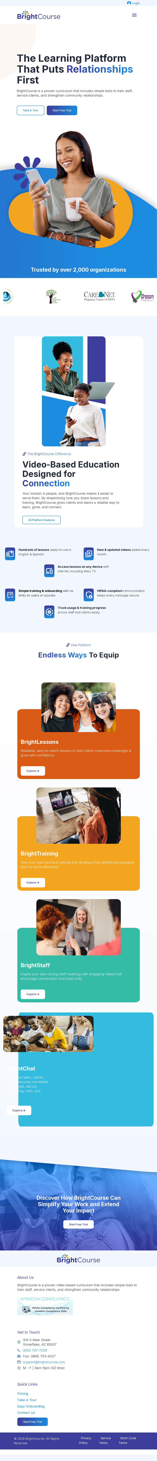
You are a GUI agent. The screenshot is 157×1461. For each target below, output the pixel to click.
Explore (33, 771)
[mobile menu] (134, 15)
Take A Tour (30, 110)
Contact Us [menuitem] (26, 1413)
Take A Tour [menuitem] (27, 1400)
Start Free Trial (62, 110)
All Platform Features (41, 520)
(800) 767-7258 (35, 1350)
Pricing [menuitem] (22, 1394)
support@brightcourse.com (44, 1362)
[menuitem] (133, 3)
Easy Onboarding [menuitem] (30, 1406)
